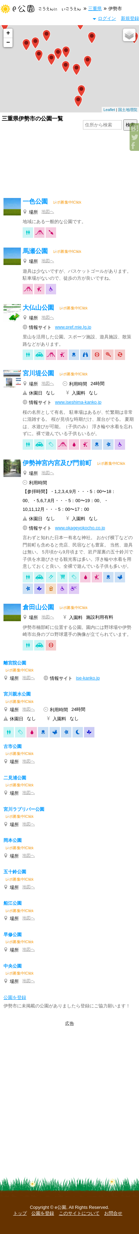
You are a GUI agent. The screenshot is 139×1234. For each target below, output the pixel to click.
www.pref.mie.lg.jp (73, 327)
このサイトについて (79, 1213)
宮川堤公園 (38, 373)
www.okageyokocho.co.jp (80, 527)
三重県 (95, 8)
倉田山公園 (38, 607)
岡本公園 (12, 840)
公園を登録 (42, 1213)
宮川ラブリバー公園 (23, 809)
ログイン (107, 18)
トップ (20, 1213)
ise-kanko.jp (88, 678)
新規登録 (130, 18)
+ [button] (8, 33)
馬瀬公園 (35, 251)
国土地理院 (127, 110)
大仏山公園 (38, 307)
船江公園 (12, 903)
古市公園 (12, 746)
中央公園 (12, 966)
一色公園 (35, 201)
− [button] (8, 42)
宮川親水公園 (17, 694)
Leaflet (109, 110)
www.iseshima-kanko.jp (78, 402)
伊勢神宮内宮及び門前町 (57, 463)
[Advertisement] (69, 164)
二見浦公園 (14, 777)
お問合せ (113, 1213)
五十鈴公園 (14, 871)
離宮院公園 (14, 663)
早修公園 (12, 934)
